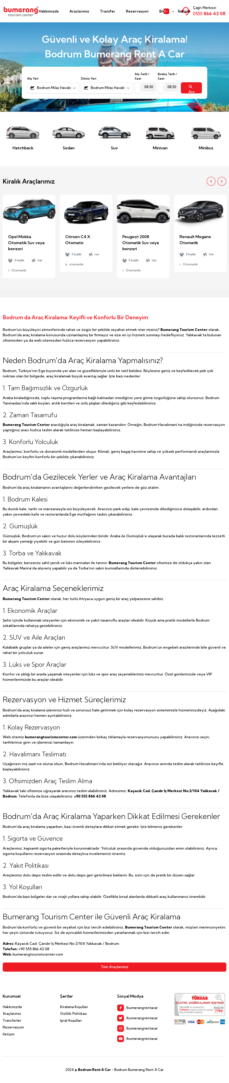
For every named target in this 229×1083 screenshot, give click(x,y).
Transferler (12, 1020)
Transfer (107, 11)
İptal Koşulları (71, 1020)
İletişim (184, 11)
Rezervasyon (137, 11)
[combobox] (53, 87)
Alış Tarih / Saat (142, 76)
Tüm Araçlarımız (114, 967)
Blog (163, 11)
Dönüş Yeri (88, 78)
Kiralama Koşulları (74, 1007)
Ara (191, 89)
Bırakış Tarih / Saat (167, 76)
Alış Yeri (32, 78)
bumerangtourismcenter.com (51, 737)
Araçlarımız (79, 11)
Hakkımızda (49, 11)
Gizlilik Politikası (73, 1013)
